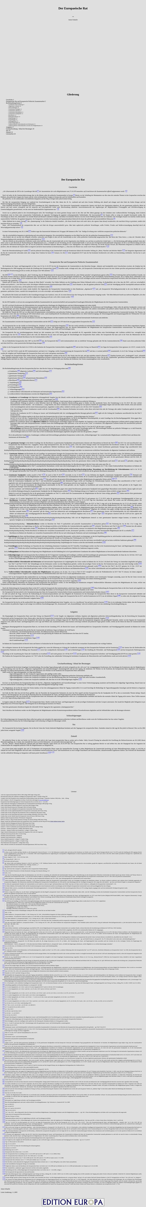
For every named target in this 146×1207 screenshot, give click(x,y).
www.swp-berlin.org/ (44, 800)
